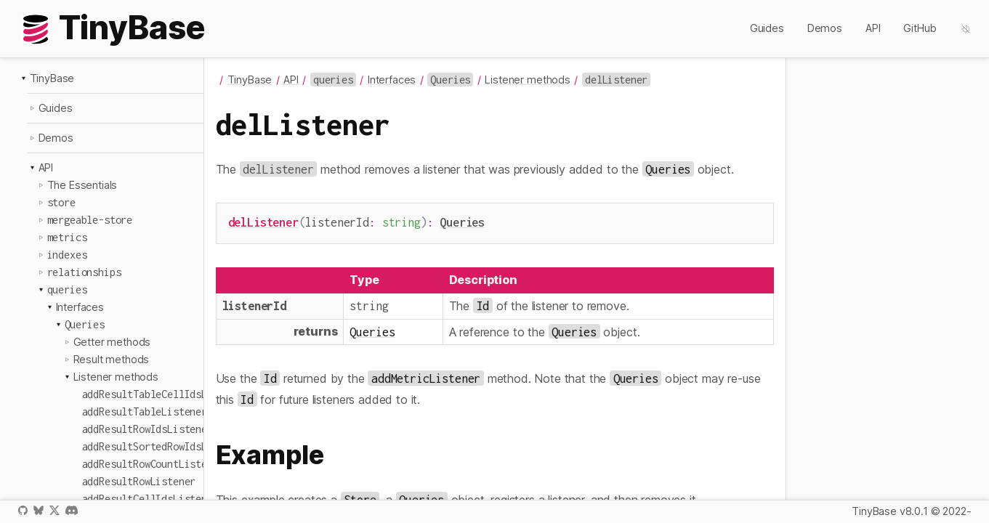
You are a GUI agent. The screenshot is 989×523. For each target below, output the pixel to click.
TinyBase (52, 78)
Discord (71, 510)
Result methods (111, 359)
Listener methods (115, 376)
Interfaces (80, 307)
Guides (767, 28)
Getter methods (112, 342)
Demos (824, 28)
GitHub (919, 28)
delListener (263, 222)
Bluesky (38, 510)
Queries (462, 222)
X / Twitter (54, 510)
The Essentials (82, 185)
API (873, 28)
